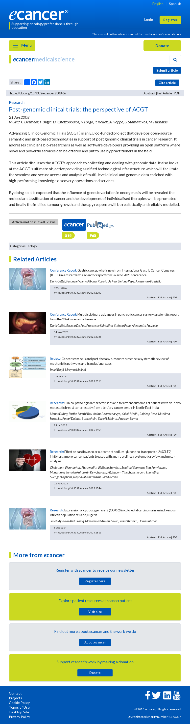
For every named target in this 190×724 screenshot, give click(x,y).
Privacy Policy (19, 717)
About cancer (95, 642)
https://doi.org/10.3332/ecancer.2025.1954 (77, 429)
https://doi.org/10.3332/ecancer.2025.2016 (77, 381)
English (158, 3)
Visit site (95, 612)
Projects (15, 698)
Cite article (167, 83)
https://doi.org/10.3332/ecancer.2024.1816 (77, 532)
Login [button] (148, 19)
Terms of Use (19, 707)
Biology (32, 246)
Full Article (164, 93)
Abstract (149, 93)
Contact (15, 693)
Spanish (175, 3)
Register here (95, 581)
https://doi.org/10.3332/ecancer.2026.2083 (77, 292)
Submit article (167, 70)
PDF (177, 93)
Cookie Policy (19, 702)
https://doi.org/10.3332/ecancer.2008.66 (38, 93)
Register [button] (170, 20)
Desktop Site (19, 712)
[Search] (175, 59)
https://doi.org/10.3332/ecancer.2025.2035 (77, 336)
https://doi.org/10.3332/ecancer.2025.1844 (77, 488)
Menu (22, 46)
